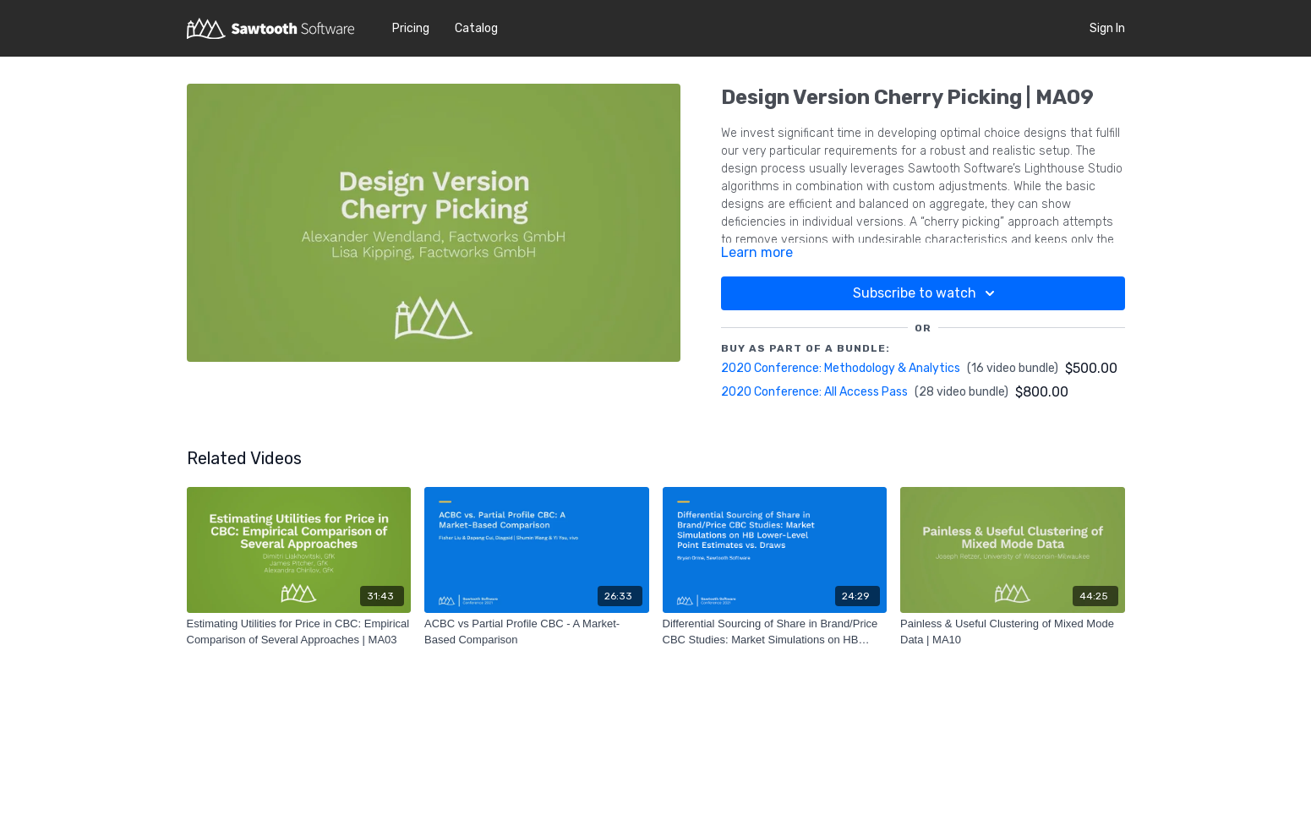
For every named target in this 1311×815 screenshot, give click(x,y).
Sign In (1107, 28)
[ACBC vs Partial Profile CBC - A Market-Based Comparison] (536, 631)
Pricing (410, 28)
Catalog (476, 28)
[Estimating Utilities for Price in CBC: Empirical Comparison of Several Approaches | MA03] (299, 631)
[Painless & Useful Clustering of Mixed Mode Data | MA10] (1012, 631)
